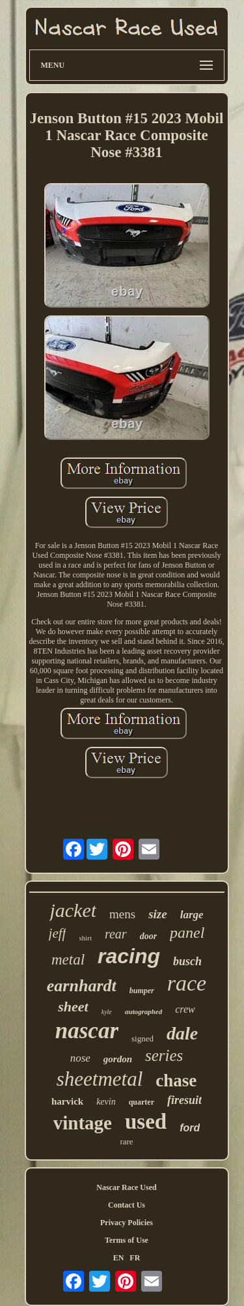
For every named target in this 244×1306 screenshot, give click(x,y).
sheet (73, 1006)
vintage (82, 1122)
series (164, 1055)
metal (68, 959)
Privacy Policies (126, 1222)
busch (187, 961)
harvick (67, 1101)
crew (185, 1009)
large (192, 914)
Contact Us (126, 1205)
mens (122, 914)
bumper (141, 990)
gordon (117, 1059)
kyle (107, 1011)
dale (182, 1033)
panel (187, 932)
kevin (106, 1102)
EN (118, 1257)
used (146, 1121)
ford (190, 1127)
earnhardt (81, 985)
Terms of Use (126, 1240)
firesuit (184, 1100)
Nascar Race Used (126, 1187)
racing (129, 956)
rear (116, 934)
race (186, 983)
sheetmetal (100, 1078)
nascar (86, 1030)
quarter (141, 1102)
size (157, 914)
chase (176, 1080)
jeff (57, 933)
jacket (72, 910)
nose (80, 1058)
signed (142, 1038)
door (148, 936)
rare (126, 1141)
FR (134, 1257)
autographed (143, 1011)
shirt (85, 938)
